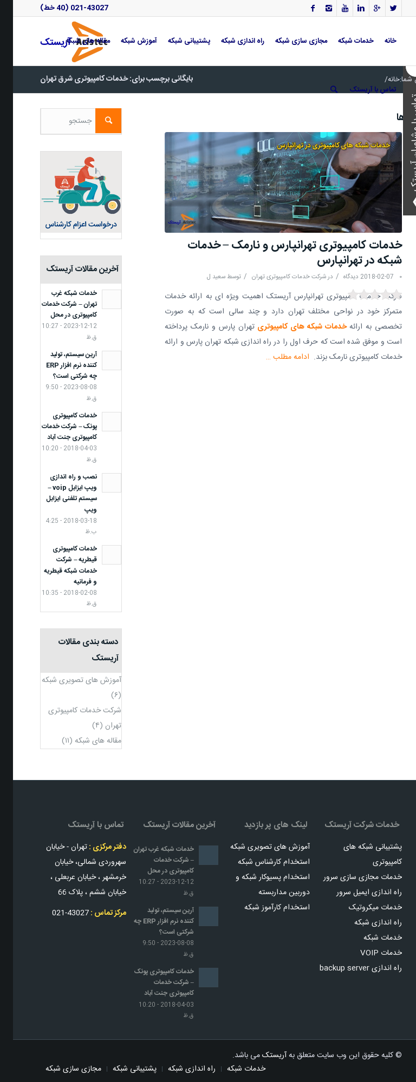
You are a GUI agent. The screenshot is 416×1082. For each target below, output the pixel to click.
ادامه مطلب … (274, 357)
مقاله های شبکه (85, 741)
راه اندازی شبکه (365, 922)
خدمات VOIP (368, 953)
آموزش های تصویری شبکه (68, 680)
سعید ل (203, 277)
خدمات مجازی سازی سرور (349, 877)
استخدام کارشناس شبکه (261, 862)
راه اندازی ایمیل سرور (356, 892)
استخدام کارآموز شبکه (264, 907)
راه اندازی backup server (348, 968)
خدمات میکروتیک (362, 907)
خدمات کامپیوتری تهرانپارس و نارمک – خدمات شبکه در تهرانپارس (281, 253)
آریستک (261, 1055)
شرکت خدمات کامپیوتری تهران (275, 277)
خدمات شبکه (369, 938)
